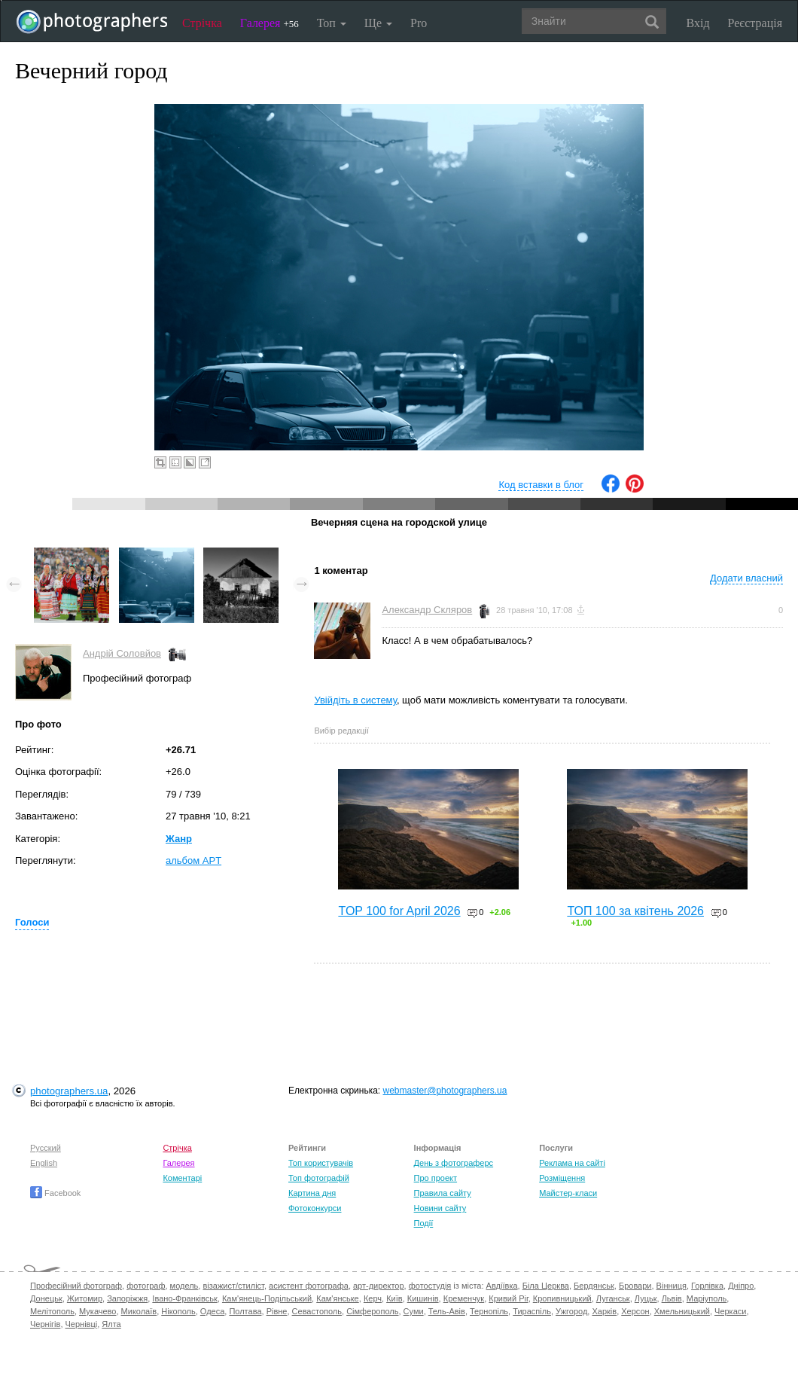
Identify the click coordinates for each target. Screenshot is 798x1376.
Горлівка (707, 1285)
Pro (418, 23)
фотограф (145, 1285)
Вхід (698, 23)
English (43, 1162)
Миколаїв (139, 1311)
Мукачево (97, 1311)
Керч (373, 1298)
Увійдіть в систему (355, 700)
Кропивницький (562, 1298)
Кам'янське (337, 1298)
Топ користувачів (320, 1162)
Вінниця (671, 1285)
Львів (672, 1298)
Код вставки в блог (540, 484)
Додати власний (746, 578)
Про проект (435, 1177)
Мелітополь (52, 1311)
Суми (414, 1311)
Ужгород (571, 1311)
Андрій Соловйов (122, 653)
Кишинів (423, 1298)
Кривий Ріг (508, 1298)
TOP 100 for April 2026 (399, 911)
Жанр (179, 838)
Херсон (635, 1311)
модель (184, 1285)
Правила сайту (442, 1193)
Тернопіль (489, 1311)
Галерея (269, 23)
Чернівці (81, 1324)
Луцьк (646, 1298)
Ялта (111, 1324)
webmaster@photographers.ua (445, 1090)
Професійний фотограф (76, 1285)
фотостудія (430, 1285)
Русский (45, 1147)
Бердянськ (594, 1285)
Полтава (245, 1311)
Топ (331, 23)
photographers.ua (69, 1091)
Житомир (84, 1298)
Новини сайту (440, 1208)
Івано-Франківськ (184, 1298)
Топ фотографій (318, 1177)
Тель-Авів (446, 1311)
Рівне (277, 1311)
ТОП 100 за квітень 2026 (635, 911)
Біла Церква (545, 1285)
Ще (378, 23)
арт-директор (378, 1285)
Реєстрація (755, 23)
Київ (394, 1298)
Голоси (32, 922)
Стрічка (202, 23)
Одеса (212, 1311)
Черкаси (730, 1311)
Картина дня (312, 1193)
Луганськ (613, 1298)
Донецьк (46, 1298)
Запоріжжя (127, 1298)
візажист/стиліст (233, 1285)
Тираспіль (532, 1311)
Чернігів (45, 1324)
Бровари (635, 1285)
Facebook (55, 1193)
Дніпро (741, 1285)
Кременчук (463, 1298)
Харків (604, 1311)
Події (424, 1223)
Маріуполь (706, 1298)
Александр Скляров (427, 609)
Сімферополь (372, 1311)
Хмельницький (682, 1311)
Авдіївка (502, 1285)
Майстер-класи (568, 1193)
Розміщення (562, 1177)
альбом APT (193, 860)
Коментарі (182, 1177)
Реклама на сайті (572, 1162)
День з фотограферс (454, 1162)
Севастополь (317, 1311)
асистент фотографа (309, 1285)
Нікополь (178, 1311)
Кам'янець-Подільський (267, 1298)
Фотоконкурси (314, 1208)
